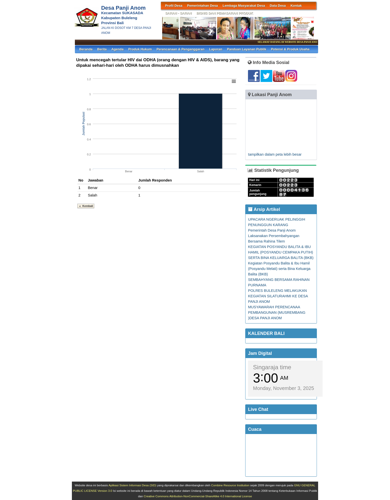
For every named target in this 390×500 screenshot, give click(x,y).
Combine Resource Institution (230, 485)
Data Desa (278, 5)
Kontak (296, 5)
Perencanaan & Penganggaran (180, 49)
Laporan (215, 49)
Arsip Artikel (264, 209)
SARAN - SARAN (178, 13)
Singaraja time (272, 367)
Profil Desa (174, 5)
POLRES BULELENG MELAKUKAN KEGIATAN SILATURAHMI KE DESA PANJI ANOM (278, 296)
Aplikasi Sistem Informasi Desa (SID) (132, 485)
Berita (102, 49)
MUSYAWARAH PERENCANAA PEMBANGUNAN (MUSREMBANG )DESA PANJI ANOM (276, 312)
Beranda (86, 49)
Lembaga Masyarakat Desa (244, 5)
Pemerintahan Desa (202, 5)
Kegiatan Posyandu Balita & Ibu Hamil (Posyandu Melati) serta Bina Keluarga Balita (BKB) (279, 268)
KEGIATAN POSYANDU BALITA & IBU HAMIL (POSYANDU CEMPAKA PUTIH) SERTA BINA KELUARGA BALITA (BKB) (280, 252)
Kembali (87, 205)
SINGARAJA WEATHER (281, 455)
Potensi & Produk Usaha (290, 49)
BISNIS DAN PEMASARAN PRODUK (224, 13)
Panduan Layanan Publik (246, 49)
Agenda (117, 49)
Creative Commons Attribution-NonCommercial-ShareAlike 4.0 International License (198, 496)
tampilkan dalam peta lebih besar (274, 154)
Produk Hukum (140, 49)
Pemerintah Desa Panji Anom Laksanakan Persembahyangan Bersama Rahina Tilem (273, 235)
